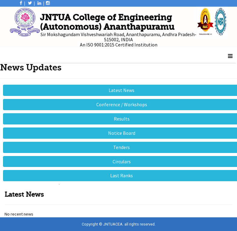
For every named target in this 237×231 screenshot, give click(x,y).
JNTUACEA (113, 224)
